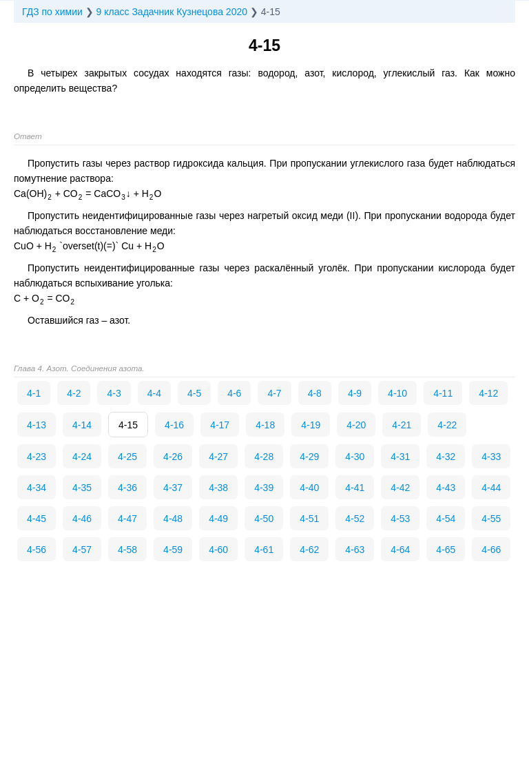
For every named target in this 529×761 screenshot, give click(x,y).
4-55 (491, 518)
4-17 (219, 424)
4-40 (309, 487)
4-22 (447, 424)
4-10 (397, 393)
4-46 (82, 518)
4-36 (127, 487)
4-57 (82, 549)
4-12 (488, 393)
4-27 (218, 456)
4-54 (445, 518)
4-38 (218, 487)
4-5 (194, 393)
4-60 (218, 549)
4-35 (82, 487)
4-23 (36, 456)
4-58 (127, 549)
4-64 (400, 549)
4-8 (315, 393)
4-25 (127, 456)
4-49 (218, 518)
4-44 (491, 487)
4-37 (173, 487)
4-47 (127, 518)
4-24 (82, 456)
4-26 (173, 456)
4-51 (309, 518)
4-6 (234, 393)
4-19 (310, 424)
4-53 (400, 518)
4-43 (445, 487)
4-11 (443, 393)
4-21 (401, 424)
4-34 (36, 487)
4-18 (265, 424)
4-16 (174, 424)
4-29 (309, 456)
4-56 (36, 549)
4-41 (354, 487)
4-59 (173, 549)
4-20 (356, 424)
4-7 (274, 393)
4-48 (173, 518)
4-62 (309, 549)
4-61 (263, 549)
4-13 (36, 424)
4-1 (34, 393)
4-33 (491, 456)
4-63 (354, 549)
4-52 (354, 518)
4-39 (263, 487)
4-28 (263, 456)
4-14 (82, 424)
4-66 (491, 549)
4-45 (36, 518)
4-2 (74, 393)
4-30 (354, 456)
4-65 (445, 549)
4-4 (154, 393)
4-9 (355, 393)
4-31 (400, 456)
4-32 (445, 456)
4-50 (263, 518)
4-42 (400, 487)
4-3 (114, 393)
